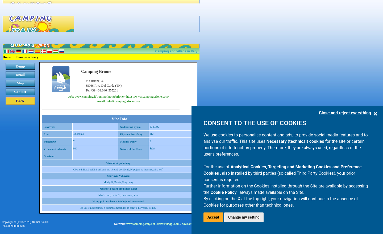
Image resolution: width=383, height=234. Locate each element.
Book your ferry (27, 57)
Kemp (20, 66)
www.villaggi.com (168, 224)
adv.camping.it (191, 224)
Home (7, 57)
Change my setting (244, 217)
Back (20, 101)
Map (20, 83)
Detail (20, 75)
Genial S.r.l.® (40, 222)
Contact (20, 92)
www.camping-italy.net (140, 224)
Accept (213, 217)
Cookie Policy (224, 192)
